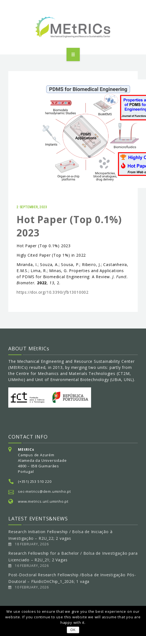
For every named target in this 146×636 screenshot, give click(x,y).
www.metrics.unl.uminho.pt (43, 501)
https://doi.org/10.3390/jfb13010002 (53, 292)
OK (73, 630)
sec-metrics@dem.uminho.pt (44, 491)
